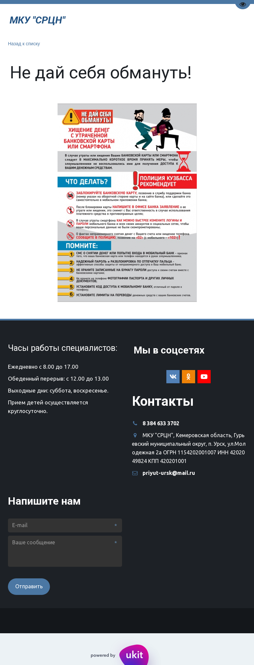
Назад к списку (24, 43)
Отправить (29, 586)
